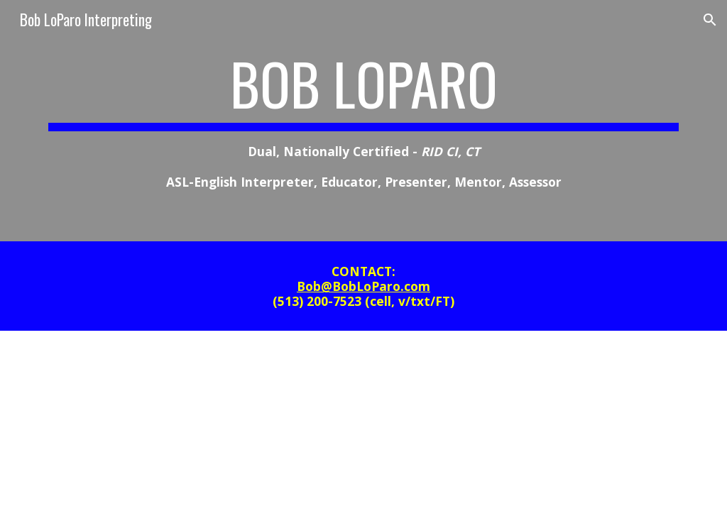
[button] (710, 20)
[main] (364, 120)
